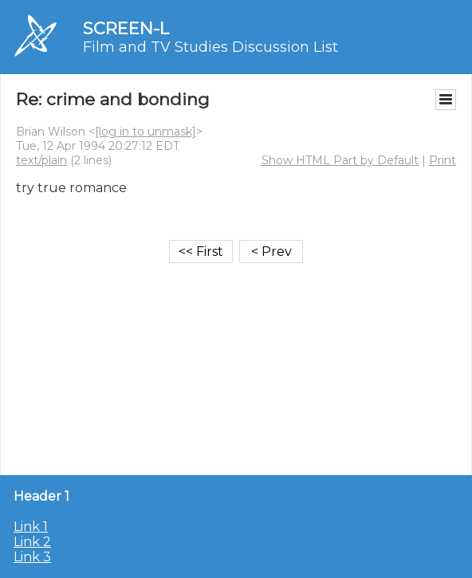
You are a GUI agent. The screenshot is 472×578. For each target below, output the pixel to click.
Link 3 (32, 556)
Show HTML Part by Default (340, 160)
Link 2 (32, 541)
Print (442, 160)
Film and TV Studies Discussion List (210, 47)
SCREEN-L (126, 28)
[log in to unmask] (145, 131)
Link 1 (31, 526)
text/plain (41, 160)
